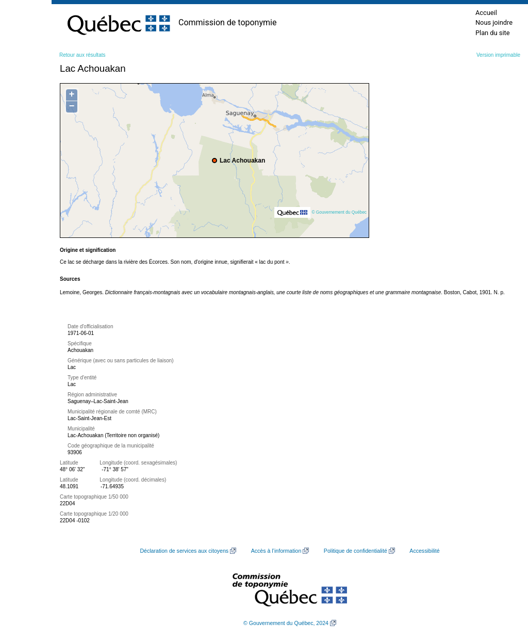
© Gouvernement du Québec (339, 212)
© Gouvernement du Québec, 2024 (285, 623)
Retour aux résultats (82, 55)
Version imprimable (498, 55)
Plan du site (492, 33)
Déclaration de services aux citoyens (184, 551)
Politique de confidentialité (355, 551)
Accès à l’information (276, 551)
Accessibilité (424, 551)
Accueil (486, 13)
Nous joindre (494, 22)
